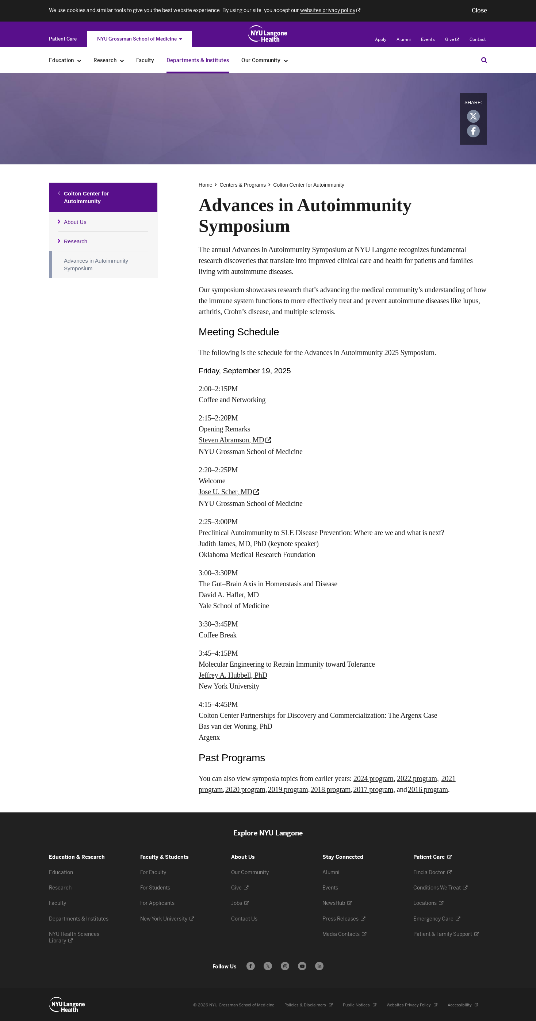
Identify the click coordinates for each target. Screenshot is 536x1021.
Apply (380, 39)
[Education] (79, 60)
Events (428, 39)
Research (75, 241)
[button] (479, 11)
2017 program (373, 789)
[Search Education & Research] (484, 59)
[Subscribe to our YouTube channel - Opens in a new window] (302, 966)
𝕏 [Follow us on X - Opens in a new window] (268, 967)
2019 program (288, 789)
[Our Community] (286, 60)
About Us (75, 222)
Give (452, 39)
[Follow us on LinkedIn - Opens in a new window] (319, 966)
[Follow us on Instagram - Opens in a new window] (285, 966)
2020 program (245, 789)
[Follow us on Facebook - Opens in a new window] (250, 966)
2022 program (417, 778)
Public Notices (359, 1005)
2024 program (373, 778)
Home (205, 185)
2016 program (428, 789)
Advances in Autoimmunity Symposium (96, 264)
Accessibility (463, 1005)
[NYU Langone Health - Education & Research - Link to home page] (67, 1004)
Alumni (404, 39)
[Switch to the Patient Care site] (63, 39)
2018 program (331, 789)
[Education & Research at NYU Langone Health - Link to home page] (268, 33)
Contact (478, 39)
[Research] (122, 60)
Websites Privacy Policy (412, 1005)
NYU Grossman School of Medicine (139, 39)
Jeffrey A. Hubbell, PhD (233, 675)
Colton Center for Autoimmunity (86, 197)
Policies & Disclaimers (308, 1005)
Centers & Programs (242, 185)
